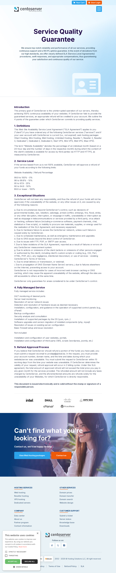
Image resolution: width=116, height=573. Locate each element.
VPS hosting (19, 499)
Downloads (65, 526)
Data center (19, 516)
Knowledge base (67, 522)
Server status (65, 519)
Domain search (66, 499)
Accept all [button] (12, 561)
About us (18, 519)
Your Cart (79, 3)
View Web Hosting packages (32, 455)
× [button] (37, 533)
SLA (82, 566)
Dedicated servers (22, 503)
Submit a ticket (66, 516)
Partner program (21, 522)
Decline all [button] (30, 561)
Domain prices (66, 492)
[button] (21, 567)
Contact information (23, 526)
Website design (66, 503)
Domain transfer (67, 496)
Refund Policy (70, 566)
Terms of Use (54, 566)
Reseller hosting (21, 496)
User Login (94, 3)
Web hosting (19, 492)
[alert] (21, 550)
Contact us (61, 455)
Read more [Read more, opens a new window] (23, 547)
